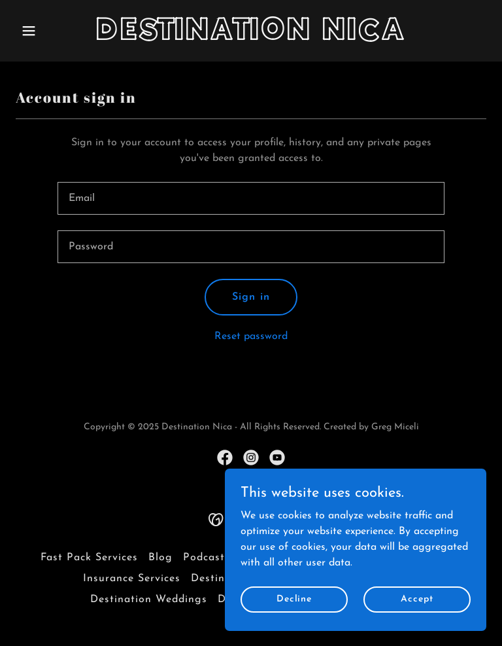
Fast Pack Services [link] (89, 557)
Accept (417, 599)
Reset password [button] (251, 336)
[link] (251, 37)
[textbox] (251, 198)
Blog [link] (160, 557)
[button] (51, 31)
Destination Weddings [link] (148, 599)
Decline (294, 599)
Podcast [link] (204, 557)
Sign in (250, 297)
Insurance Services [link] (131, 578)
